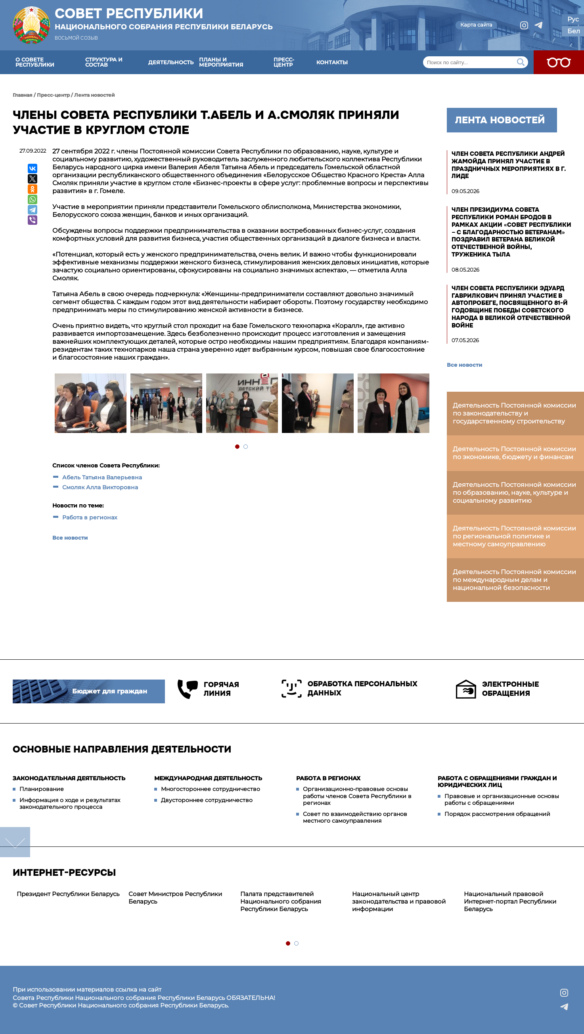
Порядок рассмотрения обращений (497, 814)
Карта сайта (476, 24)
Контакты (332, 62)
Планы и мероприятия (221, 62)
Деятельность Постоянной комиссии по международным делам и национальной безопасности (514, 580)
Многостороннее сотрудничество (210, 789)
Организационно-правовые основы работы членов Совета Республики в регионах (357, 795)
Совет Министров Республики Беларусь (175, 897)
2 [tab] (246, 447)
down (15, 842)
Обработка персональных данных (349, 689)
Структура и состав (104, 62)
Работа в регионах (89, 517)
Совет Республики (164, 18)
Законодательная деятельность (69, 778)
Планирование (41, 789)
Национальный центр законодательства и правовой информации (399, 901)
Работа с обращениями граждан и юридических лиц (497, 782)
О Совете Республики (34, 62)
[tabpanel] (90, 404)
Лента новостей (94, 95)
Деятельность (170, 62)
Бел (573, 31)
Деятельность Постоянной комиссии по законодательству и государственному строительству (514, 413)
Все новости (70, 537)
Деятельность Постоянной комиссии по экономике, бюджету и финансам (514, 453)
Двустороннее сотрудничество (207, 800)
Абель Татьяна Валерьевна (102, 477)
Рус (573, 19)
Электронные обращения (497, 689)
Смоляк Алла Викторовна (100, 487)
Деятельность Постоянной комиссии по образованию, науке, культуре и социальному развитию (514, 492)
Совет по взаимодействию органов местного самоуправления (355, 817)
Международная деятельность (208, 778)
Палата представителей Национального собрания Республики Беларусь (280, 901)
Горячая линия (208, 689)
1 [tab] (238, 447)
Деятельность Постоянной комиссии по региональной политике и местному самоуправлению (514, 536)
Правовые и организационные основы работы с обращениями (501, 800)
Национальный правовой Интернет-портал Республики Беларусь (510, 901)
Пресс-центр (284, 62)
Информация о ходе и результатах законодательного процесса (69, 804)
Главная (23, 95)
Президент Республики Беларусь (68, 894)
